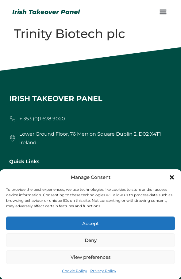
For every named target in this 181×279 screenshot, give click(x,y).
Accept (90, 223)
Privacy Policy (103, 271)
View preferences (91, 257)
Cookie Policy (74, 271)
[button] (172, 177)
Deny (91, 240)
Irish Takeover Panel (46, 12)
